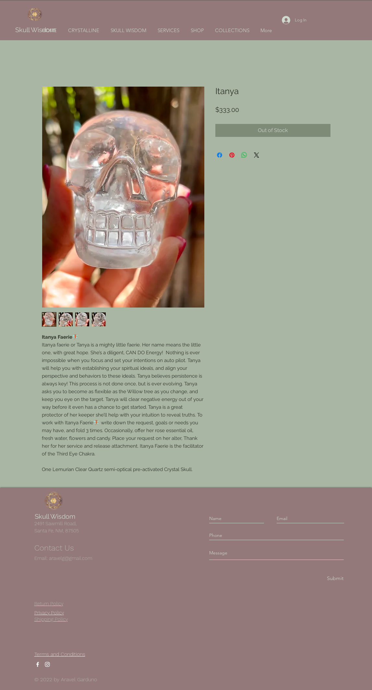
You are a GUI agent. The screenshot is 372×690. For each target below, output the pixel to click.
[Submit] (334, 579)
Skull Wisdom (35, 30)
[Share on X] (256, 155)
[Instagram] (47, 664)
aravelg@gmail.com (70, 558)
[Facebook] (37, 664)
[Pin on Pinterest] (232, 155)
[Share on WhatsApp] (244, 155)
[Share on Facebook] (219, 155)
